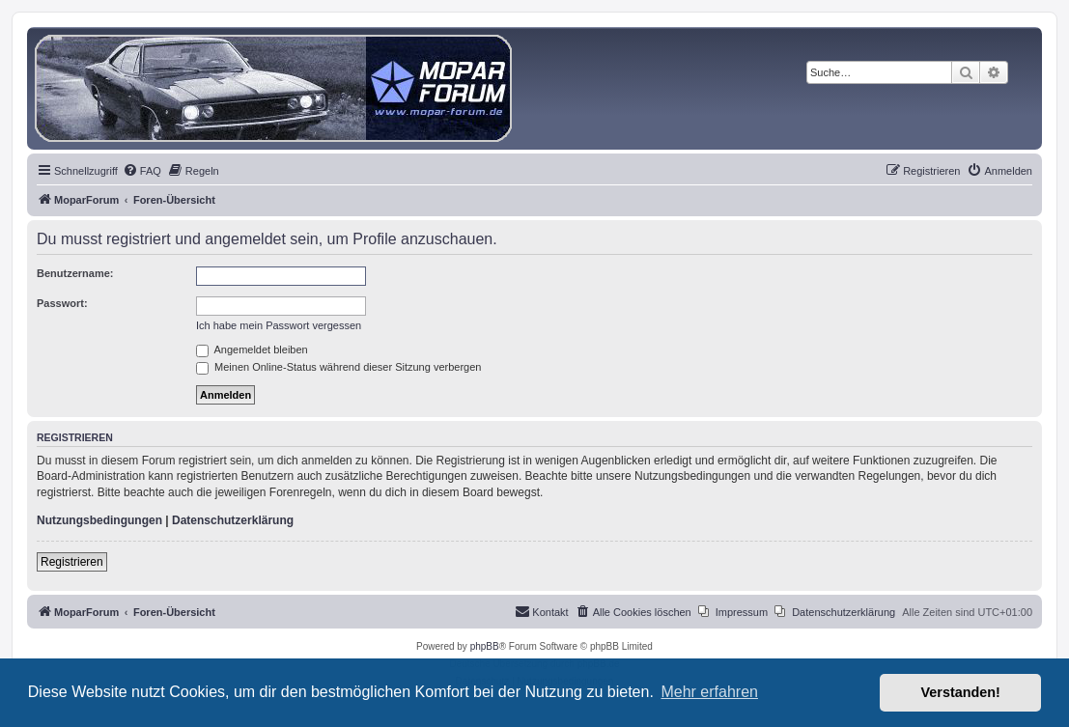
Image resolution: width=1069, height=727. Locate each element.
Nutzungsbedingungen (99, 520)
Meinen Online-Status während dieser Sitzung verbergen (338, 367)
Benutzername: (75, 273)
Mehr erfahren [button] (709, 692)
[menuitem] (142, 170)
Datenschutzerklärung (233, 520)
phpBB (484, 646)
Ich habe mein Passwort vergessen (278, 325)
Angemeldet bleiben (252, 349)
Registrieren (72, 562)
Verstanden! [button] (960, 692)
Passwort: (62, 303)
